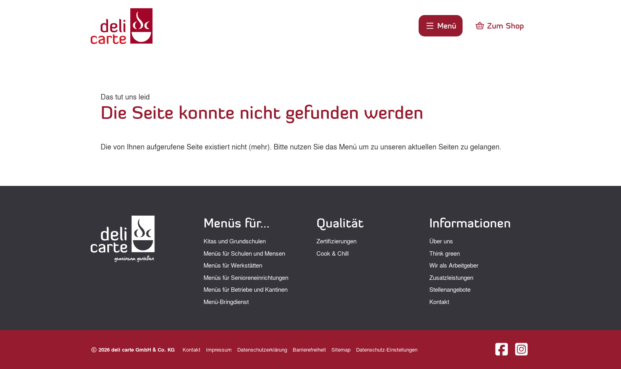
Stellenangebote (450, 289)
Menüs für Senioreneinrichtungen (246, 277)
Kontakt (439, 301)
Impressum (219, 349)
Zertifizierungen (336, 241)
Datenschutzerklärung (262, 349)
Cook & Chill (332, 253)
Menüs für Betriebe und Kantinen (246, 289)
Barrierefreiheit (309, 349)
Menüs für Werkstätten (233, 265)
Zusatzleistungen (451, 277)
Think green (444, 253)
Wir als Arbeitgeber (453, 265)
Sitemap (341, 349)
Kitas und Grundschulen (235, 241)
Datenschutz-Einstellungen (386, 349)
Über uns (441, 241)
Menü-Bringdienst (226, 301)
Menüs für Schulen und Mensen (244, 253)
